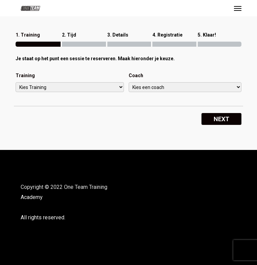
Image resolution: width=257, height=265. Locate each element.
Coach (136, 75)
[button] (237, 8)
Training (25, 75)
